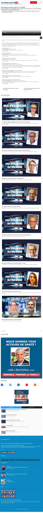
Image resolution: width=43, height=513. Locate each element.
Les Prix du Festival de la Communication (13, 420)
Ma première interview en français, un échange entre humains (10, 89)
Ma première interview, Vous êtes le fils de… (11, 206)
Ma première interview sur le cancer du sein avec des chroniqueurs (16, 234)
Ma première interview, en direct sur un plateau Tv (13, 178)
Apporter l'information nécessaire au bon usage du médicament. (17, 474)
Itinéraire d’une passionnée (10, 430)
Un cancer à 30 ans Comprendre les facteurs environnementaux (16, 409)
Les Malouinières (9, 480)
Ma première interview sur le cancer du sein (11, 291)
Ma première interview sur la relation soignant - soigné (14, 263)
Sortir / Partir (8, 479)
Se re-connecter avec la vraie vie (11, 414)
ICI (7, 51)
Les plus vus (32, 407)
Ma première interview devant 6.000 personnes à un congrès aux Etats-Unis (32, 89)
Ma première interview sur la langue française (12, 319)
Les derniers (11, 407)
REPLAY (33, 2)
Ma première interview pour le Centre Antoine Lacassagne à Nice (16, 150)
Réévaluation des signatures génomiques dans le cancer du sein (17, 467)
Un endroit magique (9, 425)
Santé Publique (9, 466)
